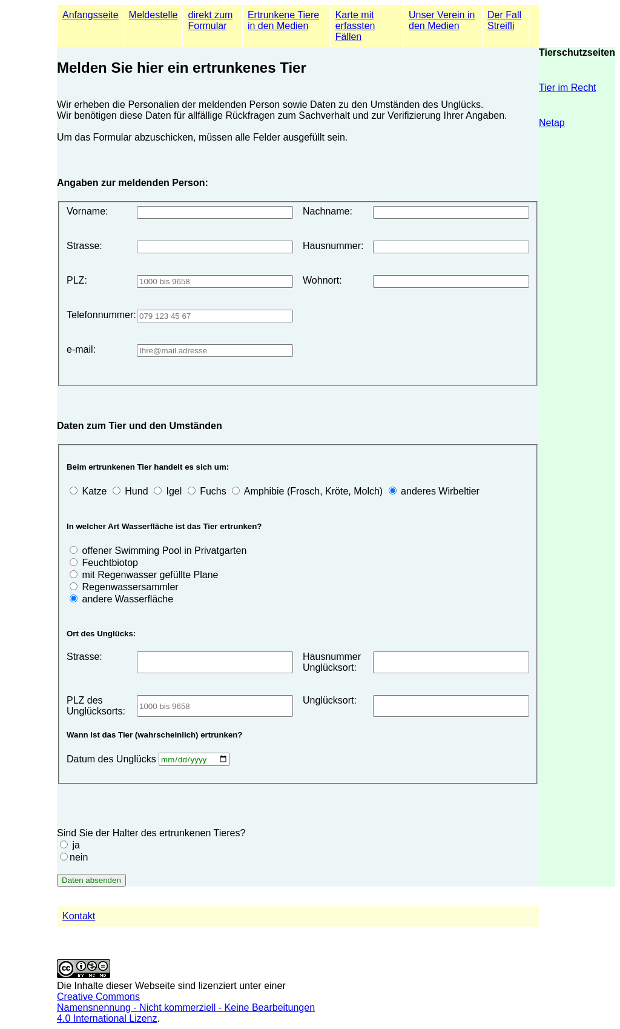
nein (79, 857)
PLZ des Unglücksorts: (96, 705)
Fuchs (213, 491)
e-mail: (81, 349)
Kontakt (78, 916)
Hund (136, 491)
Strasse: (84, 246)
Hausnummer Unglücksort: (332, 662)
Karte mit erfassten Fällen (355, 26)
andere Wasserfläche (127, 599)
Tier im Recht (567, 87)
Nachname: (327, 211)
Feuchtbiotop (110, 563)
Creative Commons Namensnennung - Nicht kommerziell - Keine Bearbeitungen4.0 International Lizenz (186, 1007)
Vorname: (87, 211)
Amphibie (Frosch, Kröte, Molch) (313, 491)
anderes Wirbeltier (440, 491)
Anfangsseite (90, 15)
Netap (552, 123)
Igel (174, 491)
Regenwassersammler (130, 587)
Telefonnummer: (97, 315)
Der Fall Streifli (504, 20)
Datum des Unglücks (113, 759)
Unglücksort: (330, 700)
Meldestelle (153, 15)
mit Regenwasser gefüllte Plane (150, 575)
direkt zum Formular (210, 20)
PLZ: (77, 280)
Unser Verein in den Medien (442, 20)
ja (75, 845)
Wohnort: (322, 280)
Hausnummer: (333, 246)
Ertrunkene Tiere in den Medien (283, 20)
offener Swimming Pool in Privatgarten (164, 550)
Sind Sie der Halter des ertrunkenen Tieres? (151, 833)
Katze (94, 491)
